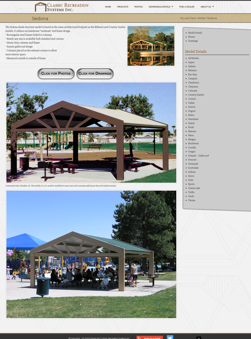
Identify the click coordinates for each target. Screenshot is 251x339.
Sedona (192, 171)
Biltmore (192, 70)
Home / (202, 18)
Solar (190, 180)
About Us (206, 7)
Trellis (191, 192)
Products (122, 7)
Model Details (195, 32)
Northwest (193, 143)
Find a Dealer (186, 7)
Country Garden (196, 94)
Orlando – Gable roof (198, 155)
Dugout (191, 111)
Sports (191, 184)
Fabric (191, 115)
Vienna (191, 200)
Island (191, 123)
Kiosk (191, 127)
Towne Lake (194, 188)
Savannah (193, 163)
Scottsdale (193, 167)
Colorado (192, 90)
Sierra (191, 176)
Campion (192, 78)
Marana (192, 131)
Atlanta (192, 66)
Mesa (191, 135)
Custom (192, 98)
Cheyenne (193, 86)
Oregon (191, 151)
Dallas (191, 102)
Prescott (192, 159)
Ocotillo (192, 147)
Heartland (193, 119)
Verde (191, 196)
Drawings (193, 40)
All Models (193, 58)
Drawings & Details (159, 7)
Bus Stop (192, 74)
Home (108, 7)
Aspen (191, 62)
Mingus (192, 139)
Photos (138, 7)
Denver (191, 107)
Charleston (193, 82)
